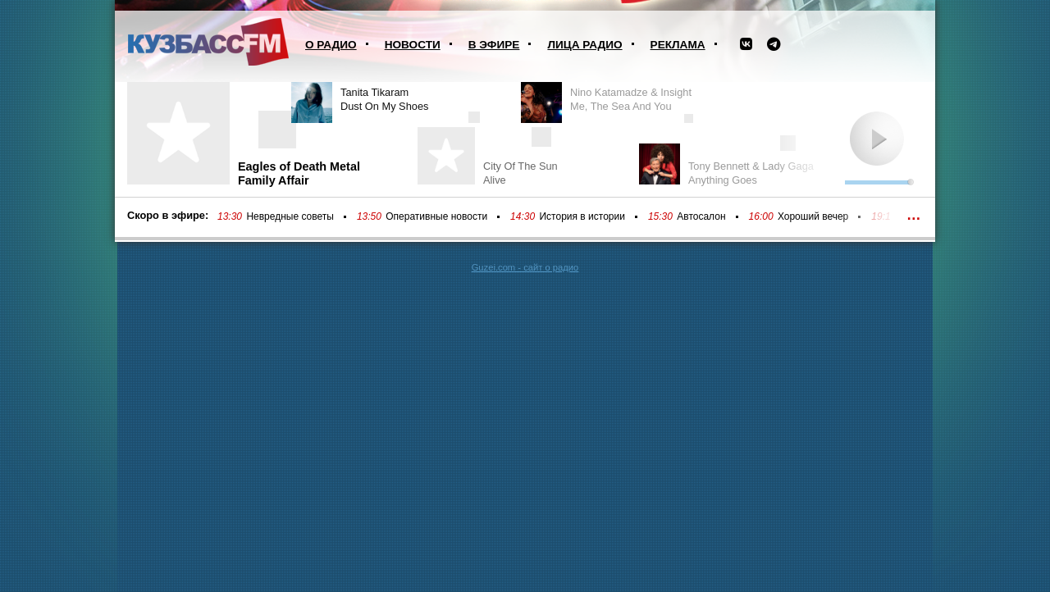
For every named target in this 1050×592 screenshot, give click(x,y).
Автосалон (701, 216)
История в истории (581, 216)
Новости (413, 45)
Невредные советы (290, 216)
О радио (331, 45)
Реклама (678, 45)
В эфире (494, 45)
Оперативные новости (436, 216)
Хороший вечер (813, 216)
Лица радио (584, 45)
